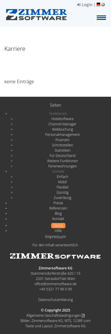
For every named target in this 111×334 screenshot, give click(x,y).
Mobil (62, 181)
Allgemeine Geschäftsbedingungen (55, 315)
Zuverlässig (62, 197)
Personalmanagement (62, 134)
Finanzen (63, 139)
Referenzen (58, 208)
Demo (58, 225)
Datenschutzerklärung (55, 299)
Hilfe (58, 230)
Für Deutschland (63, 155)
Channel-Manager (62, 124)
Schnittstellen (62, 145)
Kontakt (58, 218)
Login (84, 4)
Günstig (62, 192)
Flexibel (62, 187)
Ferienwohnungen (62, 166)
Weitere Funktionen (62, 160)
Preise (58, 202)
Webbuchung (62, 129)
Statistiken (62, 150)
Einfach (62, 176)
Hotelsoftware (62, 118)
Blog (58, 213)
